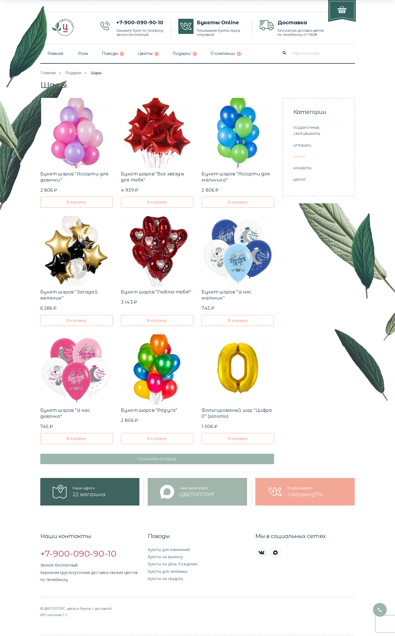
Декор (299, 179)
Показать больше (157, 459)
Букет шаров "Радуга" (149, 410)
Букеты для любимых (167, 571)
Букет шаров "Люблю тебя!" (156, 292)
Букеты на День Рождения (172, 563)
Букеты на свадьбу (165, 578)
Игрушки (302, 145)
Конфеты (302, 168)
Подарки (73, 72)
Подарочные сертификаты (306, 130)
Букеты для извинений (169, 549)
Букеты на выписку (165, 556)
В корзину (76, 202)
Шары (96, 72)
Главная (48, 72)
